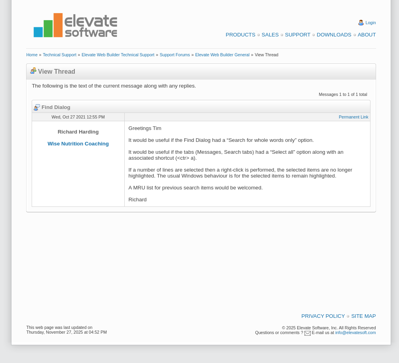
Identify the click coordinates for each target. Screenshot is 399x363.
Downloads (334, 35)
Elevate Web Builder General (222, 54)
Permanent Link (354, 117)
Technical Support (59, 54)
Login (371, 22)
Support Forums (175, 54)
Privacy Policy (323, 316)
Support (297, 35)
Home (31, 54)
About (367, 35)
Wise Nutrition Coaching (78, 144)
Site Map (363, 316)
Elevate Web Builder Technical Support (118, 54)
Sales (270, 35)
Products (240, 35)
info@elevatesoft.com (355, 332)
